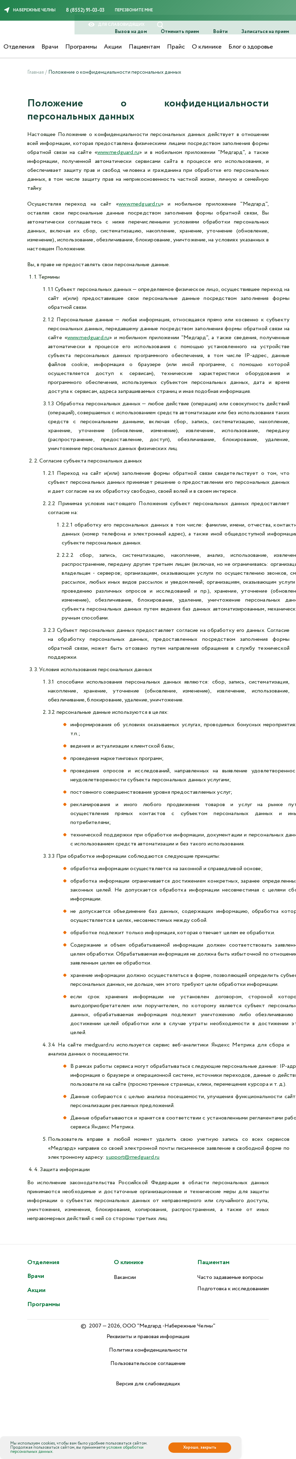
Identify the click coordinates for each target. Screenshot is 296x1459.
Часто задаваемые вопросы (230, 1277)
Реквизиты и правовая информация (148, 1337)
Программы (81, 46)
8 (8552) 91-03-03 (85, 10)
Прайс (176, 46)
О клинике (206, 46)
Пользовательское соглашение (148, 1363)
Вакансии (125, 1277)
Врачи (49, 46)
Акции (113, 46)
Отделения (18, 46)
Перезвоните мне (134, 10)
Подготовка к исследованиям (233, 1289)
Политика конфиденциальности (148, 1350)
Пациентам (144, 46)
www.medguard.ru (118, 152)
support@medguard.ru (132, 1157)
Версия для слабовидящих (148, 1384)
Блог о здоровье (250, 46)
